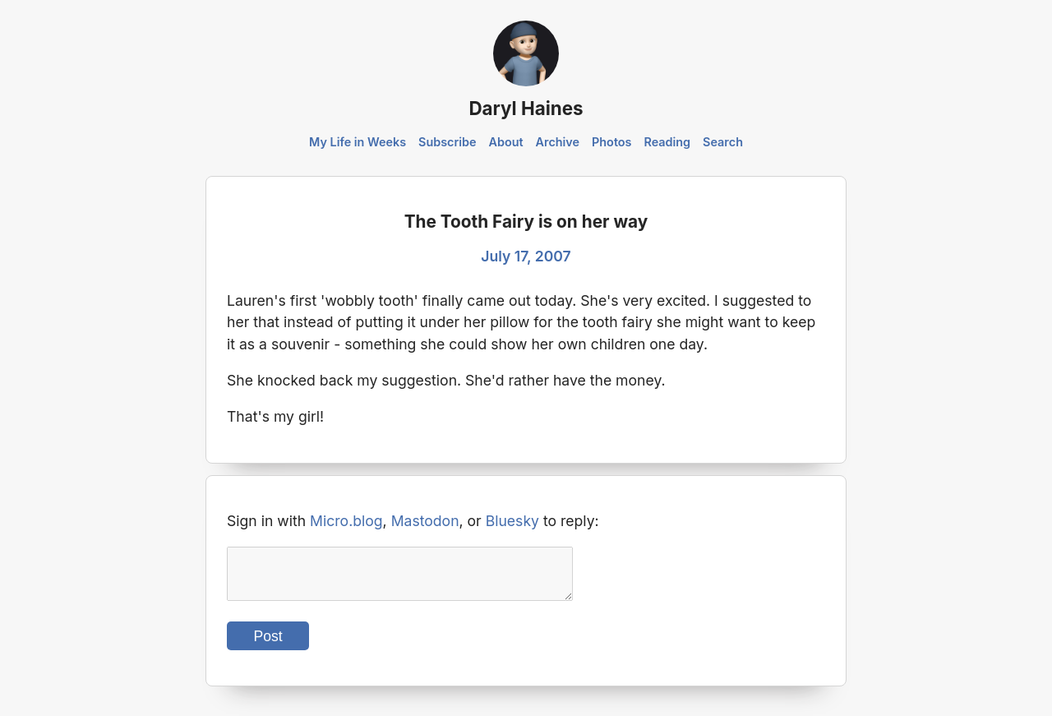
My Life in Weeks (357, 142)
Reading (667, 142)
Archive (558, 142)
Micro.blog (346, 520)
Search (723, 142)
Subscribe (447, 142)
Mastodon (425, 520)
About (505, 142)
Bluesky (512, 520)
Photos (611, 142)
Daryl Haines (525, 108)
